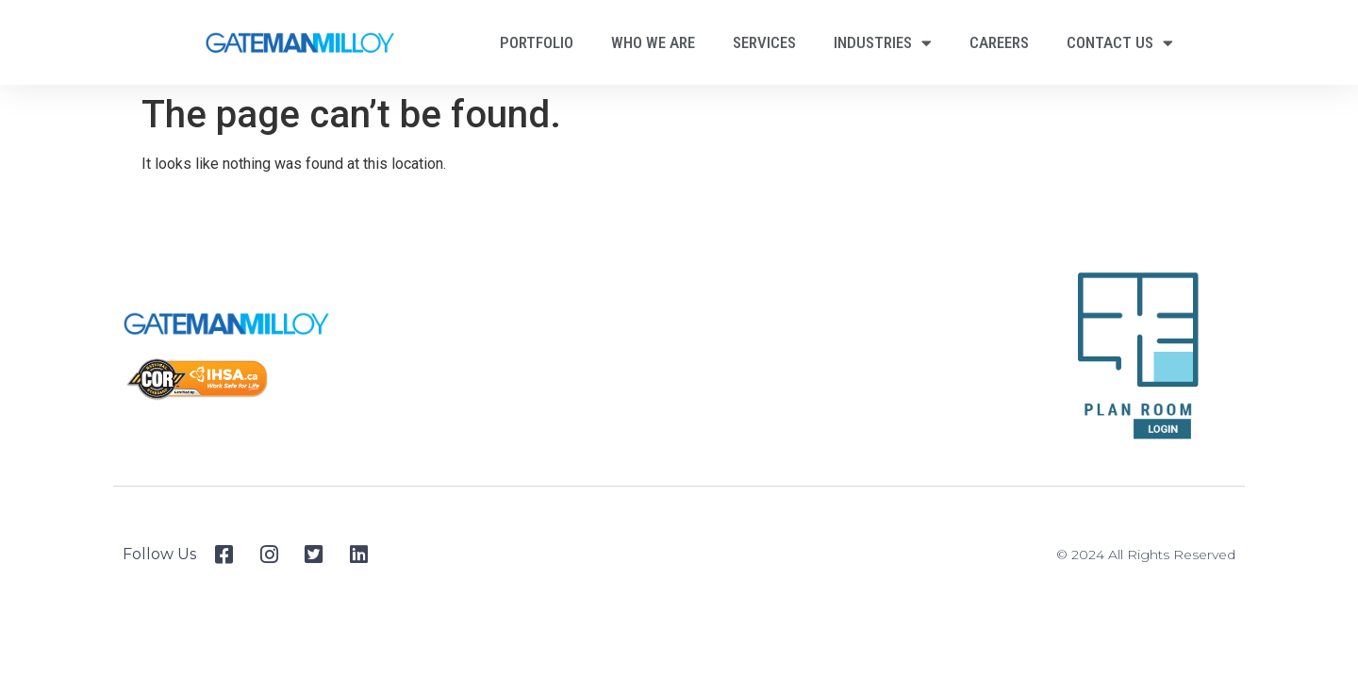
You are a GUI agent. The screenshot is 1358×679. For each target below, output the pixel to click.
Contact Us (1120, 42)
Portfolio (536, 42)
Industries (883, 42)
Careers (999, 42)
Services (764, 42)
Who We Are (653, 42)
